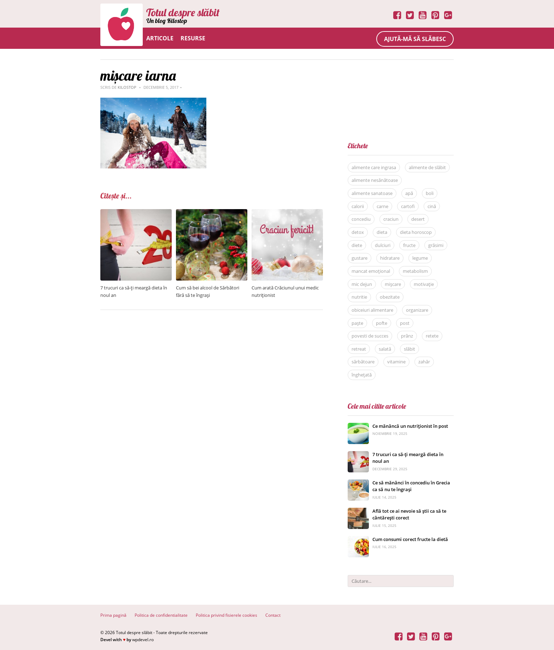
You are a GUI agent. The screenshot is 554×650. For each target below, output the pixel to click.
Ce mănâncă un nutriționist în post (410, 426)
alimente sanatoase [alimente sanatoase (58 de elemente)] (372, 193)
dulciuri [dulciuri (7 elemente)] (382, 245)
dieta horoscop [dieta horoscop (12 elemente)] (416, 232)
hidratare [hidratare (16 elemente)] (390, 258)
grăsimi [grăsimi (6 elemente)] (435, 245)
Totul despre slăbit (182, 12)
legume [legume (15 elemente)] (420, 258)
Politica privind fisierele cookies (226, 615)
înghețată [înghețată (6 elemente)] (362, 375)
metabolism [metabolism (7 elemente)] (415, 271)
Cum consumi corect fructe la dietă (410, 539)
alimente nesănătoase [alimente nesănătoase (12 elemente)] (375, 180)
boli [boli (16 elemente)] (430, 193)
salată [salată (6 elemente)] (385, 349)
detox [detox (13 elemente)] (358, 232)
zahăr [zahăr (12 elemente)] (424, 361)
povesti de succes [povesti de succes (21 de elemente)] (370, 336)
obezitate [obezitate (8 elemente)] (390, 297)
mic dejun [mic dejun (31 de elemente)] (362, 284)
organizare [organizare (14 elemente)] (417, 310)
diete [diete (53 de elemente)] (357, 245)
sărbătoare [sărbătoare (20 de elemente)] (363, 361)
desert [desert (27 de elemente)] (418, 219)
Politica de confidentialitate (161, 615)
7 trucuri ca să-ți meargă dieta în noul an (407, 458)
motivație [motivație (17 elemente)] (424, 284)
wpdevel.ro (143, 640)
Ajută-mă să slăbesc (415, 39)
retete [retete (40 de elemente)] (432, 336)
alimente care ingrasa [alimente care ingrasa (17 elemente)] (374, 167)
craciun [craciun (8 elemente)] (391, 219)
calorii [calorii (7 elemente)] (358, 206)
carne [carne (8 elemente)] (382, 206)
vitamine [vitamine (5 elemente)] (396, 361)
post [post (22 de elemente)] (404, 323)
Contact (273, 615)
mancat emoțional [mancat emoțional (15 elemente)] (371, 271)
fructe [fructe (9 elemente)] (409, 245)
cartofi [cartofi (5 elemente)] (408, 206)
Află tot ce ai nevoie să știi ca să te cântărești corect (409, 514)
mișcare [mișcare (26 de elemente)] (393, 284)
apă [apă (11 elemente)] (409, 193)
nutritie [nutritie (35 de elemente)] (359, 297)
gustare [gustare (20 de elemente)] (359, 258)
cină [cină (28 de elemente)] (432, 206)
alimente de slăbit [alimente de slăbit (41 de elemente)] (427, 167)
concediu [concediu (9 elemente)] (361, 219)
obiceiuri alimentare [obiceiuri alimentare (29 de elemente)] (372, 310)
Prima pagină (113, 615)
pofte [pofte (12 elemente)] (381, 323)
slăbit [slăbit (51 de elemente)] (409, 349)
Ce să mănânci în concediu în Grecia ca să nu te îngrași (411, 486)
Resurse (193, 38)
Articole (159, 38)
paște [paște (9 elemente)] (357, 323)
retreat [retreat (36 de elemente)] (359, 349)
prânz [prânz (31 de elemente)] (407, 336)
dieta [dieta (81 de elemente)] (382, 232)
